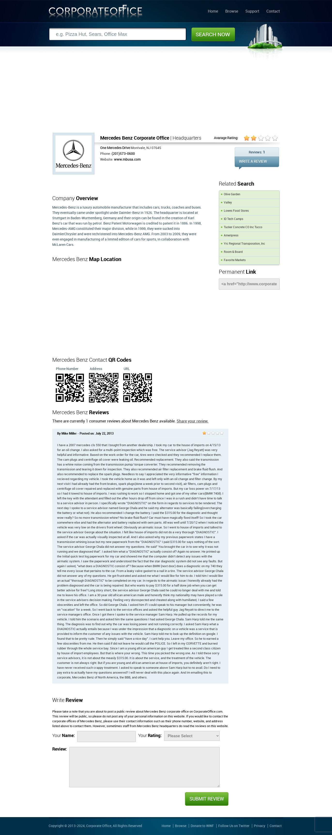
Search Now (213, 34)
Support (252, 12)
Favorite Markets (235, 260)
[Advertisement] (166, 96)
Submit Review (206, 799)
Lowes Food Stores (236, 210)
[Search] (118, 34)
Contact (273, 12)
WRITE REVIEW (256, 163)
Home (213, 12)
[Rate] (192, 736)
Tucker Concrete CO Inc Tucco (243, 227)
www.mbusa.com (127, 159)
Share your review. (192, 421)
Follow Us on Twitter (233, 826)
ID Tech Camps (233, 219)
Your (63, 735)
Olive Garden (232, 194)
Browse (231, 12)
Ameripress (231, 235)
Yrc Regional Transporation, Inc (244, 243)
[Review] (144, 767)
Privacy (259, 826)
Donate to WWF (202, 826)
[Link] (249, 284)
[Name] (106, 736)
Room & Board (233, 252)
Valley (228, 202)
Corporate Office (96, 13)
